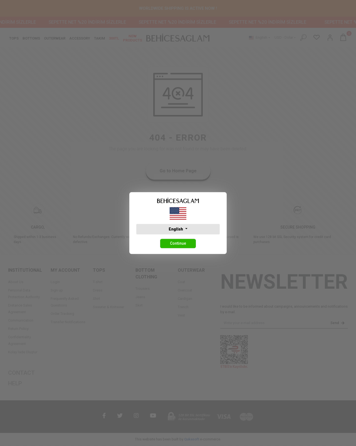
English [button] (176, 229)
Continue (178, 243)
